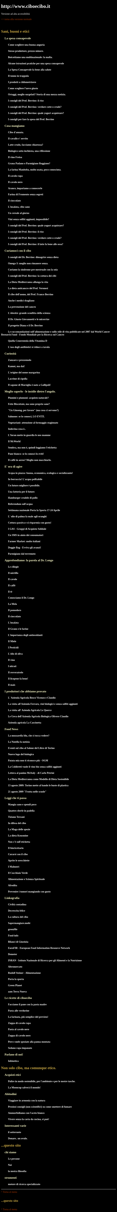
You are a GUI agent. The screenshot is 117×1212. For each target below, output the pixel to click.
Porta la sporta (16, 979)
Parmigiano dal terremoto (22, 553)
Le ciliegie (13, 566)
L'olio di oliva (15, 653)
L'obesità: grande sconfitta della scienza (29, 313)
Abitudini (11, 1094)
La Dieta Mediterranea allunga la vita (28, 282)
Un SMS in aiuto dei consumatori (25, 535)
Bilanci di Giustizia (18, 941)
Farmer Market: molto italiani (24, 541)
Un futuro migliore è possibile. (24, 485)
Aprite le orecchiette (19, 860)
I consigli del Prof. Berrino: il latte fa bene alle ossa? (35, 244)
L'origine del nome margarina (24, 372)
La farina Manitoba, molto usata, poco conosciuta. (34, 169)
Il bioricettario (15, 848)
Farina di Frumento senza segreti (25, 194)
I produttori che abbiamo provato (25, 691)
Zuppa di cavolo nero (19, 1035)
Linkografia (12, 898)
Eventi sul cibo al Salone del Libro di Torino (31, 748)
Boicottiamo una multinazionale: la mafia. (30, 57)
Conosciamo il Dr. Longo (21, 597)
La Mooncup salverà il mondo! (24, 1087)
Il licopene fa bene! (18, 678)
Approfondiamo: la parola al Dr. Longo (29, 560)
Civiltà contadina (17, 904)
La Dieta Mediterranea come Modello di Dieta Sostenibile (38, 779)
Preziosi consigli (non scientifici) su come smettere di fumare (40, 1106)
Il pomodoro (14, 610)
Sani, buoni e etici (15, 31)
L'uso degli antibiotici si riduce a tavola (29, 347)
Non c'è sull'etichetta (19, 841)
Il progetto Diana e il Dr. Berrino (25, 325)
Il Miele (12, 641)
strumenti (11, 1177)
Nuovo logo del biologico (21, 754)
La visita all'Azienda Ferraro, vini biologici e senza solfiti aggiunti (43, 704)
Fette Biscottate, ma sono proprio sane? (29, 404)
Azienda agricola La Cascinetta (24, 722)
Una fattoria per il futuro (21, 491)
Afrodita (12, 885)
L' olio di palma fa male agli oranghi (27, 516)
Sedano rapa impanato (20, 1048)
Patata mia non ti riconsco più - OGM (28, 760)
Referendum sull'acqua (20, 504)
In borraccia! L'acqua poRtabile (25, 479)
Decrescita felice (16, 910)
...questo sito (11, 1145)
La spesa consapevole (18, 38)
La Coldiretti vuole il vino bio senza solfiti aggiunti (35, 766)
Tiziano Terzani (16, 817)
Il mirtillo (13, 573)
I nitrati (12, 666)
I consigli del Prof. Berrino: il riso (26, 100)
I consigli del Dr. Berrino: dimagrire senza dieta (33, 257)
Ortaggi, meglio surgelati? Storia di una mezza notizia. (37, 94)
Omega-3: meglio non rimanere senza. (28, 263)
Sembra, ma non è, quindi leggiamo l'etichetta (32, 447)
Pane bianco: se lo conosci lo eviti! (26, 453)
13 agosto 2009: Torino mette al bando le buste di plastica (38, 785)
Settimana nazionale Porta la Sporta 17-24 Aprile (34, 510)
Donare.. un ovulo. (17, 1138)
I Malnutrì (13, 866)
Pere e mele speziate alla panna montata (29, 1041)
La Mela (12, 604)
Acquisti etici (13, 1074)
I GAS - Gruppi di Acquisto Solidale (27, 529)
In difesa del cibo (17, 823)
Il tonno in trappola (18, 76)
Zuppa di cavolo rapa (19, 1023)
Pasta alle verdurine (18, 1010)
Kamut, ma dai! (16, 366)
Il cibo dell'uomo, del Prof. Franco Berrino (30, 294)
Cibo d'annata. (16, 132)
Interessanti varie (15, 1125)
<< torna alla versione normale (16, 19)
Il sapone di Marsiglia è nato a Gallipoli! (29, 385)
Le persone (14, 1158)
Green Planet (15, 985)
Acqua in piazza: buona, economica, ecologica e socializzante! (40, 473)
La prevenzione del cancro (22, 306)
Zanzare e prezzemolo (19, 360)
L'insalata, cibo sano (19, 206)
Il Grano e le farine (18, 629)
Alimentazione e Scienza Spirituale (26, 879)
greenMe (12, 929)
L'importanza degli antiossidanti (25, 635)
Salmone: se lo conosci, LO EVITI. (26, 416)
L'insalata (13, 622)
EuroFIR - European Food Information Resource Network (39, 948)
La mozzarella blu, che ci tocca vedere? (28, 735)
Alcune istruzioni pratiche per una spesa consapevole (36, 63)
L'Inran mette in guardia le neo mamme (29, 435)
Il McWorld (14, 441)
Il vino (11, 660)
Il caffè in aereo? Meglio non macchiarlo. (29, 460)
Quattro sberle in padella (21, 810)
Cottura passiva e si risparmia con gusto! (29, 522)
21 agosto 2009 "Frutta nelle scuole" (27, 791)
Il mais (11, 685)
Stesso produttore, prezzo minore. (26, 51)
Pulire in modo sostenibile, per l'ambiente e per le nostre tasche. (41, 1081)
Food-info (13, 935)
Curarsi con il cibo (18, 854)
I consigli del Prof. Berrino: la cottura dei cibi (32, 275)
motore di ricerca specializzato (24, 1184)
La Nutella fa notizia (19, 741)
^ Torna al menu (9, 1192)
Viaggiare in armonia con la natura (26, 1100)
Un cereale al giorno (18, 213)
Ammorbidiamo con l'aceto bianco (26, 1113)
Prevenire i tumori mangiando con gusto (29, 891)
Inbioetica (13, 1061)
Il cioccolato (14, 200)
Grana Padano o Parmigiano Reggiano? (29, 163)
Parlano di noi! (14, 1054)
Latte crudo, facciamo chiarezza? (25, 144)
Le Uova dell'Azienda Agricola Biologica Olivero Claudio (38, 716)
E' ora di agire (13, 466)
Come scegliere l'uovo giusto (23, 88)
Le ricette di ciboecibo (18, 998)
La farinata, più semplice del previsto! (28, 1017)
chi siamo (10, 1152)
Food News (11, 729)
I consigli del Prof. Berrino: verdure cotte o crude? (35, 107)
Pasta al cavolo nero (18, 1029)
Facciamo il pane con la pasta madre (27, 1004)
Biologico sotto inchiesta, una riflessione (29, 151)
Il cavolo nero (15, 182)
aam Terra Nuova (17, 991)
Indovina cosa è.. (17, 429)
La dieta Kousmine (18, 835)
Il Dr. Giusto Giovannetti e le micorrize (28, 319)
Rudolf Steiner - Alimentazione (24, 973)
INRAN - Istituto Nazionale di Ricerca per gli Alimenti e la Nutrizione (45, 960)
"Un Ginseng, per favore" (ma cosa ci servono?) (33, 410)
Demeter (12, 954)
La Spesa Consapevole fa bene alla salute (29, 69)
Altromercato (15, 966)
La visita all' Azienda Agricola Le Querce (30, 710)
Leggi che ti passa (15, 798)
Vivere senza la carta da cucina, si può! (28, 1119)
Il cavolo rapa (15, 176)
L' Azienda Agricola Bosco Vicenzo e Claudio (32, 697)
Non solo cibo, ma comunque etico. (28, 1068)
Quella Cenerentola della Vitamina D (27, 340)
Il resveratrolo (15, 672)
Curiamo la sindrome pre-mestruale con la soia (33, 269)
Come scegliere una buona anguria (26, 44)
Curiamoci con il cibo (18, 250)
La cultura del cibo (18, 917)
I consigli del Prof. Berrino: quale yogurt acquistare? (36, 113)
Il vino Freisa (15, 157)
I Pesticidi (13, 647)
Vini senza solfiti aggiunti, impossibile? (28, 219)
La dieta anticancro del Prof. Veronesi (28, 288)
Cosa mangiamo (14, 125)
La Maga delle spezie (19, 829)
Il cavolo (12, 579)
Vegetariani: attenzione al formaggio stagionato (33, 422)
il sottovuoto (14, 1132)
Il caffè (11, 585)
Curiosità (10, 353)
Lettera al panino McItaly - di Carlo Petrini (31, 773)
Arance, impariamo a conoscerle (25, 188)
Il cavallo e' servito (18, 138)
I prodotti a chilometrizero (22, 82)
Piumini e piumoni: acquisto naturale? (28, 397)
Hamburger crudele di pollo (23, 497)
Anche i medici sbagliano (21, 300)
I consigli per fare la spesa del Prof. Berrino (31, 119)
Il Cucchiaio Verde (18, 873)
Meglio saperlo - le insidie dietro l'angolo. (30, 391)
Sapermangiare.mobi (19, 923)
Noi (10, 1165)
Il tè (10, 591)
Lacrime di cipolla (17, 378)
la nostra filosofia (17, 1171)
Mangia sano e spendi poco (22, 804)
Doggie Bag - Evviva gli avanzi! (24, 547)
